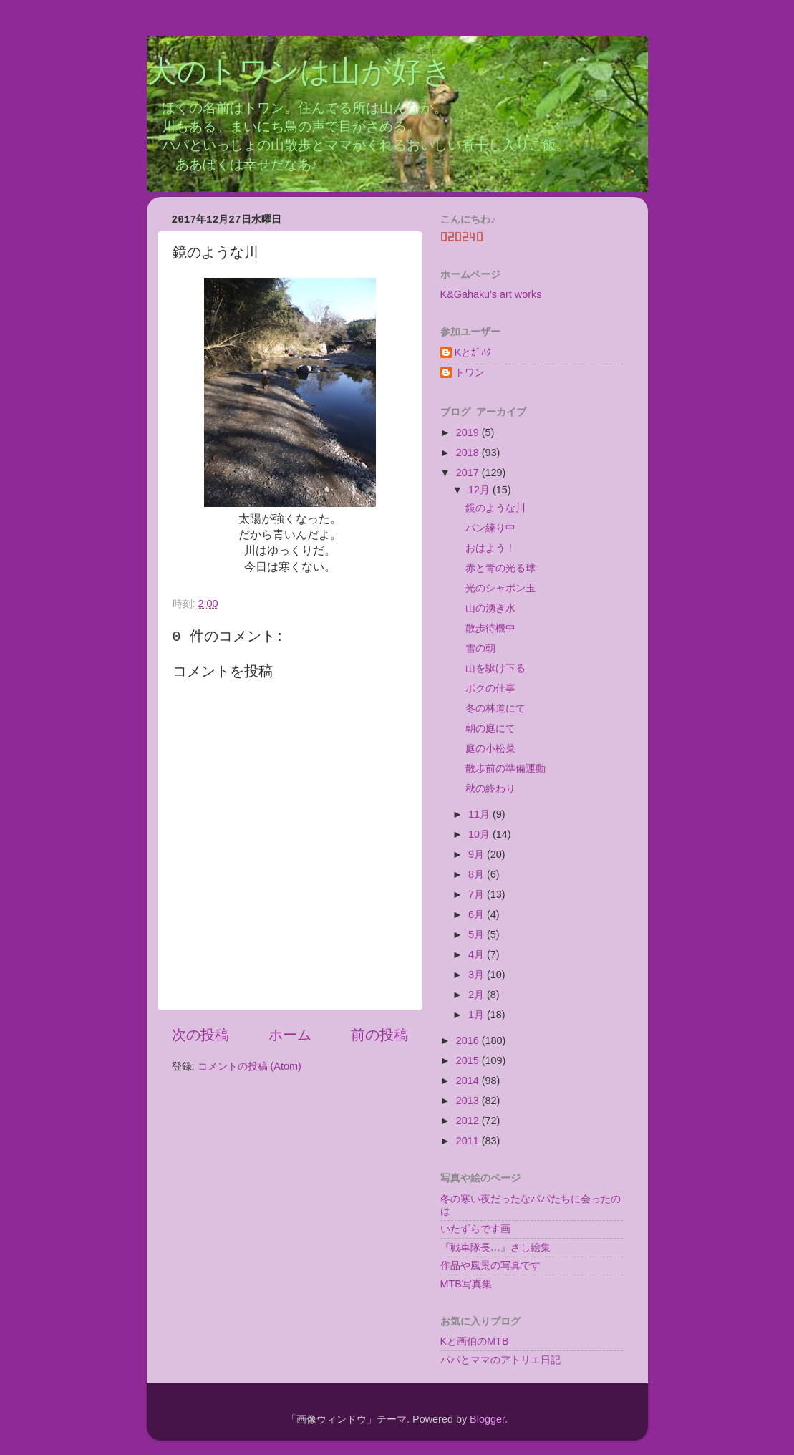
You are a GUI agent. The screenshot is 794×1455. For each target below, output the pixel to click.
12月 (480, 490)
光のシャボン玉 (500, 588)
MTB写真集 (466, 1284)
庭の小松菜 (490, 748)
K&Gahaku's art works (491, 294)
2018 (469, 452)
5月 (477, 934)
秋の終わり (490, 788)
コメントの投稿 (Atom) (249, 1066)
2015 (469, 1060)
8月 (477, 874)
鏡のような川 (495, 507)
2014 (469, 1080)
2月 (477, 994)
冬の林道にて (495, 708)
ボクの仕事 (490, 688)
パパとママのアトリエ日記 (500, 1359)
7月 (477, 894)
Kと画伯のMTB (474, 1341)
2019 (469, 432)
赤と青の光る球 (500, 568)
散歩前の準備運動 (505, 768)
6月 (477, 914)
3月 (477, 974)
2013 (469, 1100)
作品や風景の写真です (490, 1265)
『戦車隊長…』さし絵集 (495, 1247)
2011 (469, 1140)
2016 (469, 1040)
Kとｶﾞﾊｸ (473, 352)
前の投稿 (379, 1035)
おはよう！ (490, 548)
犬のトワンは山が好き (299, 74)
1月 (477, 1014)
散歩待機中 (490, 628)
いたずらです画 (475, 1228)
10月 (480, 834)
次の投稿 (200, 1035)
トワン (470, 372)
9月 (477, 854)
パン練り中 (490, 527)
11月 (480, 814)
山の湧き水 (490, 608)
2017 (469, 472)
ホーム (289, 1035)
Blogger (487, 1419)
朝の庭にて (490, 728)
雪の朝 (480, 648)
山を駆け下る (495, 668)
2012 (469, 1120)
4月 (477, 954)
